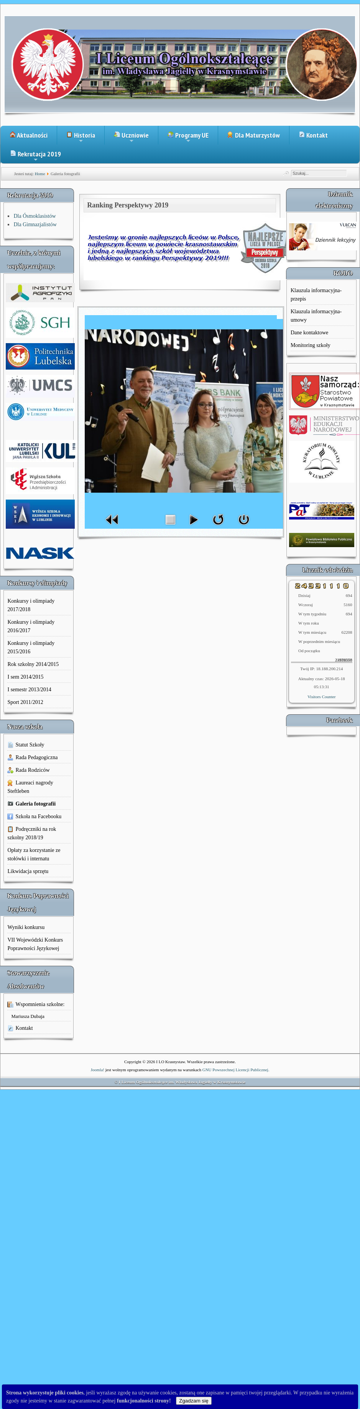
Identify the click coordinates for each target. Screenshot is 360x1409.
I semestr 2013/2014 (29, 689)
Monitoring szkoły (310, 345)
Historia (80, 138)
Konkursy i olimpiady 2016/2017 (30, 626)
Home (40, 173)
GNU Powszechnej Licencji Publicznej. (236, 1069)
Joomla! (97, 1069)
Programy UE (188, 138)
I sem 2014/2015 (25, 677)
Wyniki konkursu (25, 927)
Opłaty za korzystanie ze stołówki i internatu (33, 854)
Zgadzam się (193, 1401)
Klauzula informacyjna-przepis (316, 295)
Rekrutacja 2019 (35, 156)
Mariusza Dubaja (27, 1016)
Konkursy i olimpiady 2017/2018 (30, 605)
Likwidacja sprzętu (27, 871)
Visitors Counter (321, 696)
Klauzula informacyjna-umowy (316, 316)
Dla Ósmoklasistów (34, 216)
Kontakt (313, 135)
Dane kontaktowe (309, 332)
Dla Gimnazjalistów (34, 224)
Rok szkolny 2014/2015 (33, 664)
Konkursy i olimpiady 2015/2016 (30, 647)
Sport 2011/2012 (25, 702)
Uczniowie (131, 138)
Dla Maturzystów (253, 135)
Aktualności (29, 135)
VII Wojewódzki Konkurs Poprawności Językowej (35, 944)
